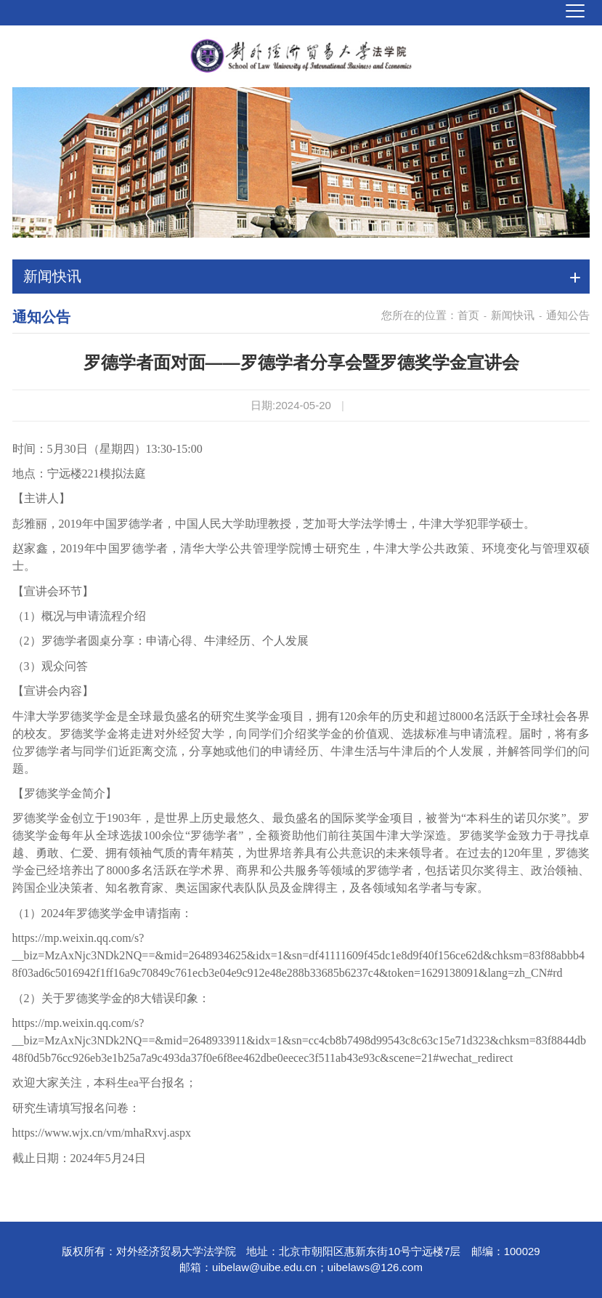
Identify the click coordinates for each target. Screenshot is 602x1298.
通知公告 (568, 315)
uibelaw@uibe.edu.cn (264, 1267)
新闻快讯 (512, 315)
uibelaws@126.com (375, 1267)
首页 (468, 315)
